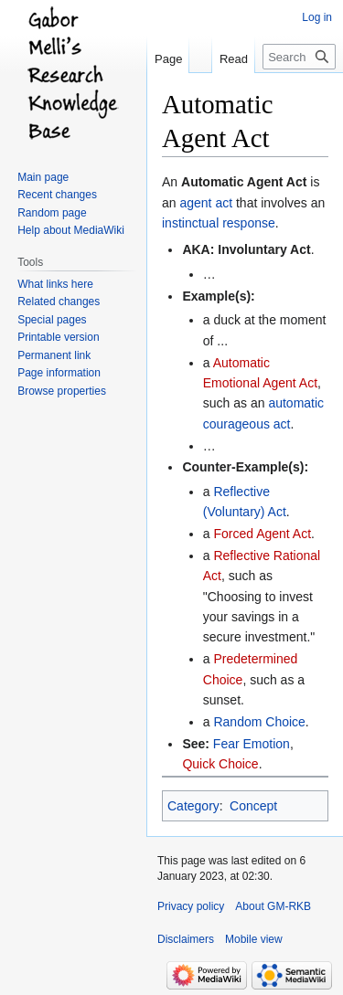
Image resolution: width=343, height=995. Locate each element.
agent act (205, 203)
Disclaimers (185, 939)
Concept (253, 806)
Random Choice (259, 721)
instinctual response (218, 223)
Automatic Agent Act (243, 182)
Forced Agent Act (262, 533)
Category (193, 806)
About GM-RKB (273, 906)
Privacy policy (190, 906)
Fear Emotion (251, 743)
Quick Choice (220, 764)
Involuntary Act (264, 249)
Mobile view (254, 939)
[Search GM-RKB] (299, 56)
